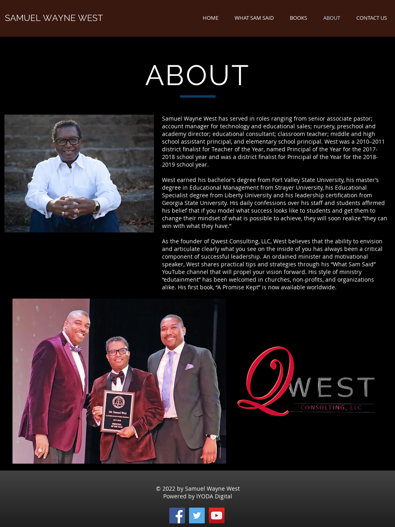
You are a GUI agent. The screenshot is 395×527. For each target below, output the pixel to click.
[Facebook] (177, 515)
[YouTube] (217, 515)
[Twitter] (197, 515)
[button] (298, 18)
